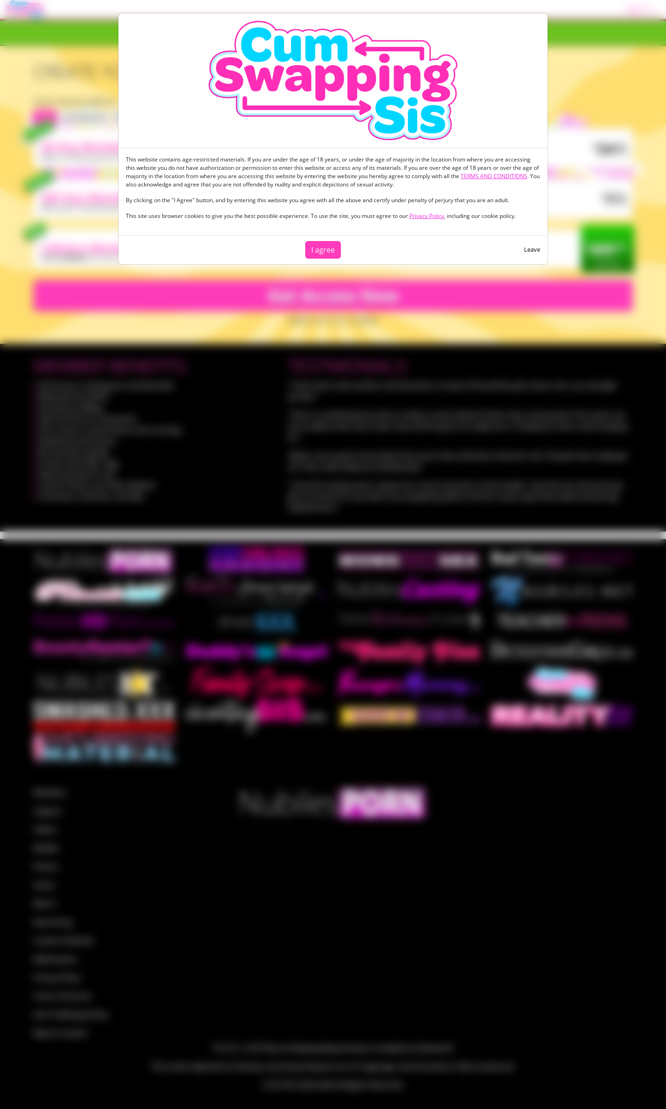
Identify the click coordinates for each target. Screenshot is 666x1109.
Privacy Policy (426, 216)
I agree (323, 250)
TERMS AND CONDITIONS (494, 176)
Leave (532, 249)
